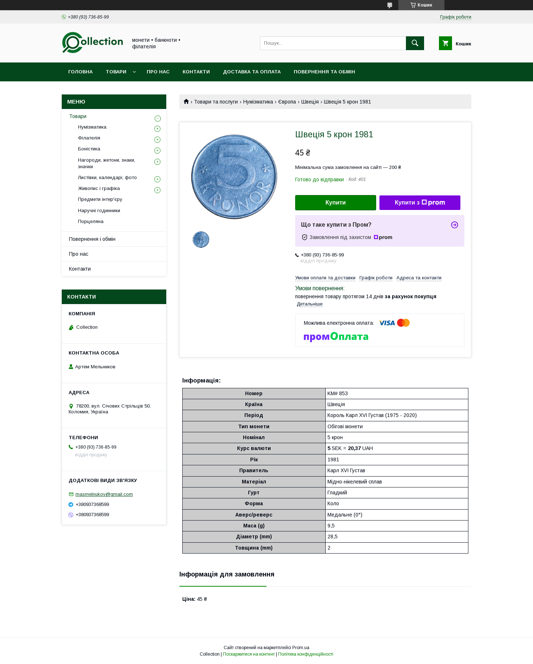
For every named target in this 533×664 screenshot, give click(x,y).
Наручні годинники (99, 210)
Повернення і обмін (92, 239)
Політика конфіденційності (305, 654)
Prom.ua (300, 647)
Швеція (310, 102)
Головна (80, 71)
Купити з (420, 202)
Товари (116, 71)
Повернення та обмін (324, 71)
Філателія (89, 138)
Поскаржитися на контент (249, 654)
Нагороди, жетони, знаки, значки (106, 163)
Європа (287, 102)
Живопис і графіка (99, 188)
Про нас (158, 71)
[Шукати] (415, 43)
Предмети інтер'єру (100, 199)
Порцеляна (90, 221)
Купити (336, 202)
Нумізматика (258, 102)
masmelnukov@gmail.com (104, 494)
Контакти (196, 71)
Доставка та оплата (252, 71)
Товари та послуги (216, 102)
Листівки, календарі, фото (107, 177)
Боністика (89, 148)
